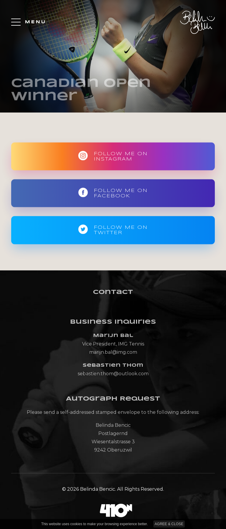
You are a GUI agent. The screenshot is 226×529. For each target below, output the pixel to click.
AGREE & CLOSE (169, 524)
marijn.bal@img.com (113, 352)
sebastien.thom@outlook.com (113, 373)
